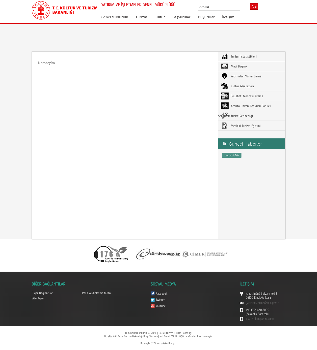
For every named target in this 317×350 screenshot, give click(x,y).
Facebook (161, 294)
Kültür (160, 16)
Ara (254, 6)
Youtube (161, 306)
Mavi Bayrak (234, 66)
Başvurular (181, 16)
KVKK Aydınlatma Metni (96, 293)
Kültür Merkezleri (237, 86)
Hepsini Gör (231, 155)
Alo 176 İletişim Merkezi (260, 319)
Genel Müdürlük (114, 16)
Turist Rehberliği (237, 115)
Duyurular (206, 16)
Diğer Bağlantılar (42, 293)
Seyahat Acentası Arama (242, 96)
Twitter (160, 300)
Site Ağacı (38, 298)
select (241, 6)
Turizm (141, 16)
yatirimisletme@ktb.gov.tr (262, 303)
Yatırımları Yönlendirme (241, 76)
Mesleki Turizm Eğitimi (241, 125)
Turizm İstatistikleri (239, 56)
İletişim (228, 16)
